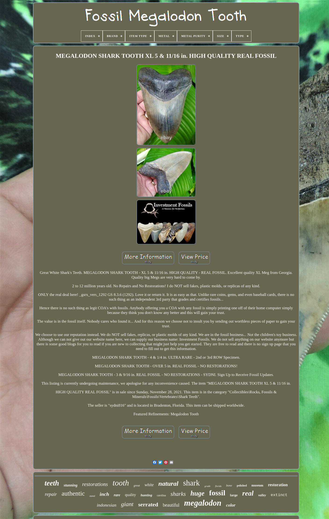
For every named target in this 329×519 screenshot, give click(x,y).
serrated (148, 504)
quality (130, 495)
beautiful (171, 505)
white (149, 484)
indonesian (106, 505)
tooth (120, 483)
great (137, 485)
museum (257, 485)
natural (168, 483)
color (230, 505)
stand (92, 495)
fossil (217, 493)
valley (262, 495)
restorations (95, 484)
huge (198, 493)
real (247, 493)
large (234, 495)
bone (229, 485)
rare (117, 495)
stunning (70, 485)
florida (218, 486)
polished (242, 485)
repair (51, 494)
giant (127, 504)
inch (104, 494)
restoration (278, 484)
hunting (146, 495)
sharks (178, 494)
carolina (161, 495)
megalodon (202, 503)
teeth (51, 483)
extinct (279, 495)
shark (191, 483)
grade (207, 486)
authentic (73, 493)
